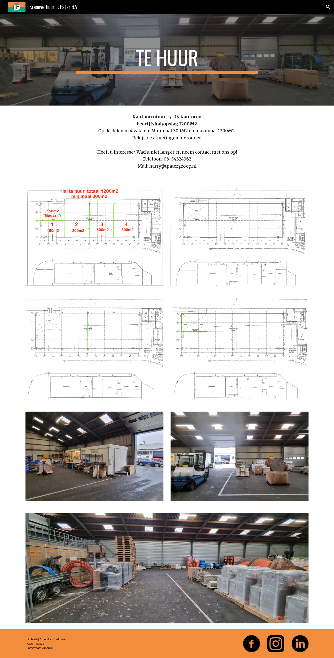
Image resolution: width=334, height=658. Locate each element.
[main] (167, 59)
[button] (328, 7)
